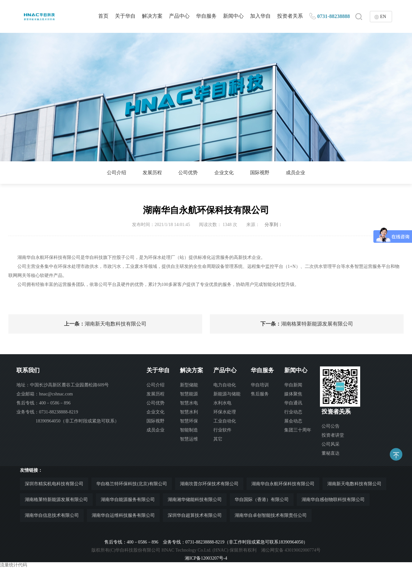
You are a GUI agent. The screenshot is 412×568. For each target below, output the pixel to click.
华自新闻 (293, 385)
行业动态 (293, 412)
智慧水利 (189, 412)
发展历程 (149, 172)
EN (383, 16)
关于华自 (125, 16)
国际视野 (262, 172)
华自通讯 (293, 403)
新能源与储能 (226, 394)
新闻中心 (233, 16)
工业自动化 (224, 421)
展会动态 (293, 421)
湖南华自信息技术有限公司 (52, 515)
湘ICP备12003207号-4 (206, 558)
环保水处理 (224, 412)
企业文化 (225, 172)
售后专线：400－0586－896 (43, 403)
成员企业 (300, 172)
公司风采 (331, 444)
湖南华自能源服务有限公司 (128, 499)
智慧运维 (189, 439)
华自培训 (260, 385)
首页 (103, 16)
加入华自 (260, 16)
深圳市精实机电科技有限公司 (54, 483)
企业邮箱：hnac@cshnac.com (44, 394)
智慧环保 (189, 421)
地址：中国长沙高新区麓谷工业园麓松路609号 (62, 385)
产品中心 (179, 16)
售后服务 (260, 394)
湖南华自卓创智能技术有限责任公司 (271, 515)
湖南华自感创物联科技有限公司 (333, 499)
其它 (217, 439)
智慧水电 (189, 403)
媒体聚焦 (293, 394)
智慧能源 (189, 394)
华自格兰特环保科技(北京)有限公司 (131, 483)
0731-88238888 (333, 16)
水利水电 (222, 403)
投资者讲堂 (333, 435)
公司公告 (331, 426)
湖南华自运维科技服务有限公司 (123, 515)
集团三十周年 (297, 430)
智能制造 (189, 430)
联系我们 (28, 370)
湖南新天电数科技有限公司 (105, 324)
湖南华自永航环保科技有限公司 (282, 483)
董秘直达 (331, 453)
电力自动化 (224, 385)
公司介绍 (111, 172)
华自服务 (206, 16)
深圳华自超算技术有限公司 (195, 515)
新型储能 (189, 385)
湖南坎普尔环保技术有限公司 (209, 483)
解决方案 (152, 16)
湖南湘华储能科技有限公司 (195, 499)
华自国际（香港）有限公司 (262, 499)
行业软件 (222, 430)
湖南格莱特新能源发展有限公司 (306, 324)
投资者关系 (290, 16)
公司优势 (187, 172)
